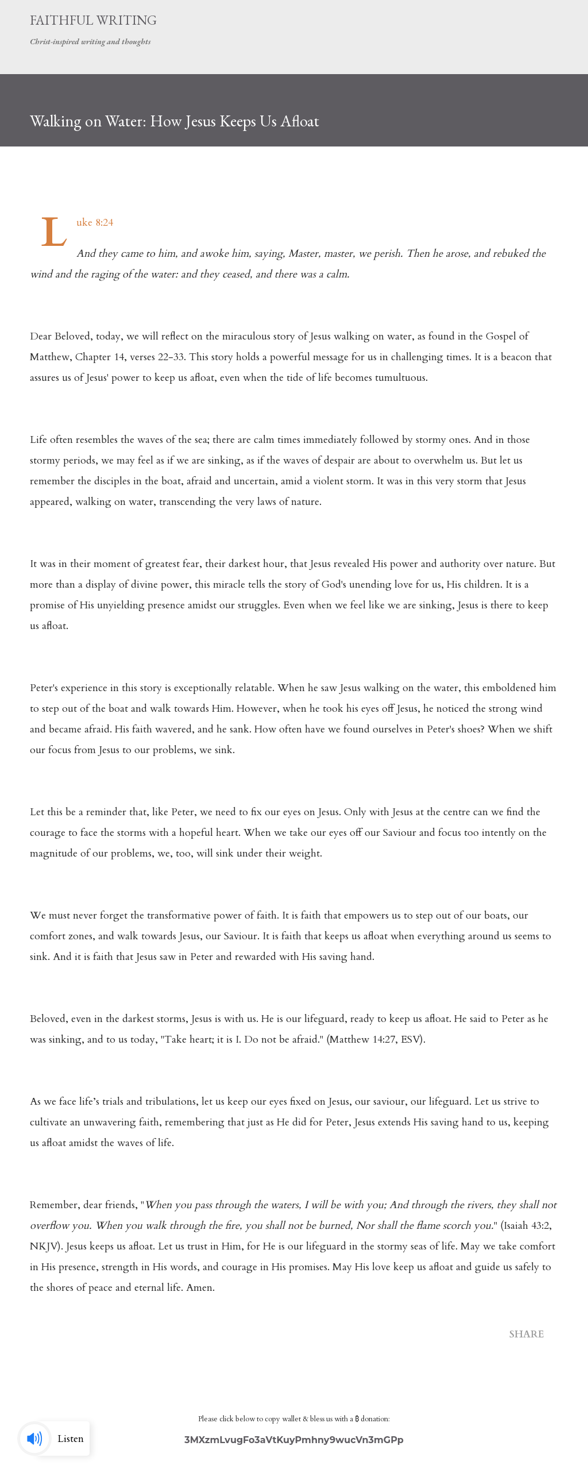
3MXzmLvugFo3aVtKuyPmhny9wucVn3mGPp (294, 1440)
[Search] (515, 20)
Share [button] (526, 1334)
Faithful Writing (93, 20)
